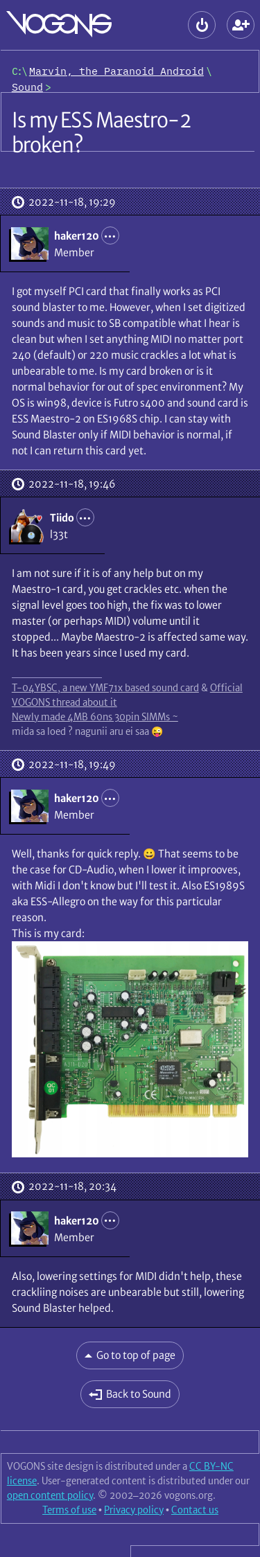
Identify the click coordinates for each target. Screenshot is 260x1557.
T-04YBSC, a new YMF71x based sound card (105, 688)
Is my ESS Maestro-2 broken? (101, 132)
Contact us (194, 1510)
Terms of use (69, 1510)
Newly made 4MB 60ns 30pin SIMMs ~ (95, 717)
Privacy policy (134, 1510)
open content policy (50, 1495)
